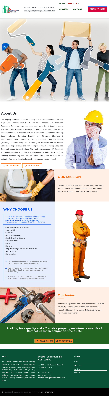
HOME (62, 4)
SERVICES (64, 9)
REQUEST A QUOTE (97, 9)
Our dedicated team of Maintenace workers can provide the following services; (27, 262)
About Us (77, 365)
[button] (78, 3)
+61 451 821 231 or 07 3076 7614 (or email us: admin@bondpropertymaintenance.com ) (27, 277)
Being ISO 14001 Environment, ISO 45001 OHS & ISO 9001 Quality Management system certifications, (26, 270)
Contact (77, 373)
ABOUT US (73, 3)
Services (77, 369)
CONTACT (77, 9)
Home (76, 362)
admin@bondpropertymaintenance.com (39, 11)
